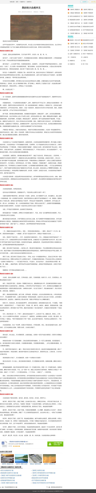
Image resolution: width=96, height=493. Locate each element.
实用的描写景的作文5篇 (8, 480)
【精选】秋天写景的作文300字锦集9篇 (43, 483)
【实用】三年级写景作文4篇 (40, 475)
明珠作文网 (42, 491)
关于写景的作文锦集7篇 (39, 480)
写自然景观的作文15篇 (11, 487)
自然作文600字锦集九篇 (8, 478)
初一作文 (85, 64)
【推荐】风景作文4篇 (38, 470)
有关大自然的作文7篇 (7, 470)
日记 (84, 60)
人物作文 (85, 57)
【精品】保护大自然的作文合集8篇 (11, 475)
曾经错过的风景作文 (56, 487)
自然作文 (29, 1)
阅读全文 (36, 11)
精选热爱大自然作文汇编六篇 (9, 473)
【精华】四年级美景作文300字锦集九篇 (43, 473)
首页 (17, 1)
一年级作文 (73, 57)
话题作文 (22, 1)
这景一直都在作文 (75, 53)
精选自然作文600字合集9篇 (40, 478)
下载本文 (41, 11)
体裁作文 (72, 60)
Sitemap (61, 491)
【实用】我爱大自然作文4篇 (9, 483)
